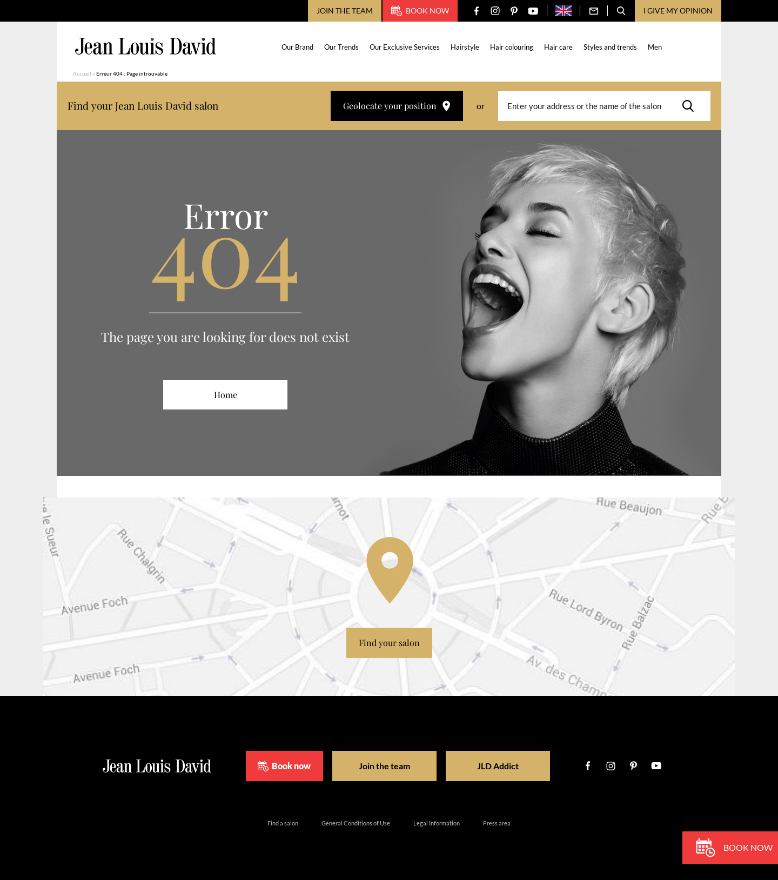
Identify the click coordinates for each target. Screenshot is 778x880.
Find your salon (389, 642)
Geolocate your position (397, 105)
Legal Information (436, 823)
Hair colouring (511, 47)
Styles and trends (610, 47)
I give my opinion (678, 10)
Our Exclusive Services (405, 47)
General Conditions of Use (355, 823)
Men (655, 47)
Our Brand (297, 47)
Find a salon (282, 823)
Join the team (345, 10)
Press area (497, 823)
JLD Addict (498, 766)
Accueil (82, 73)
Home (225, 394)
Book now (420, 10)
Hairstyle (465, 47)
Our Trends (341, 47)
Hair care (558, 47)
